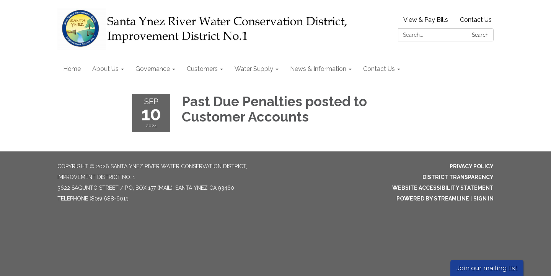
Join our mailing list (486, 268)
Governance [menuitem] (152, 68)
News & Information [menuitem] (318, 68)
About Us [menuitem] (105, 68)
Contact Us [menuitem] (379, 68)
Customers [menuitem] (202, 68)
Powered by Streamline (432, 199)
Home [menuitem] (72, 68)
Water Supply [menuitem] (254, 68)
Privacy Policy (472, 166)
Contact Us (476, 19)
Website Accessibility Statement (443, 188)
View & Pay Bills (425, 19)
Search (480, 35)
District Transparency (458, 177)
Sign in (483, 199)
